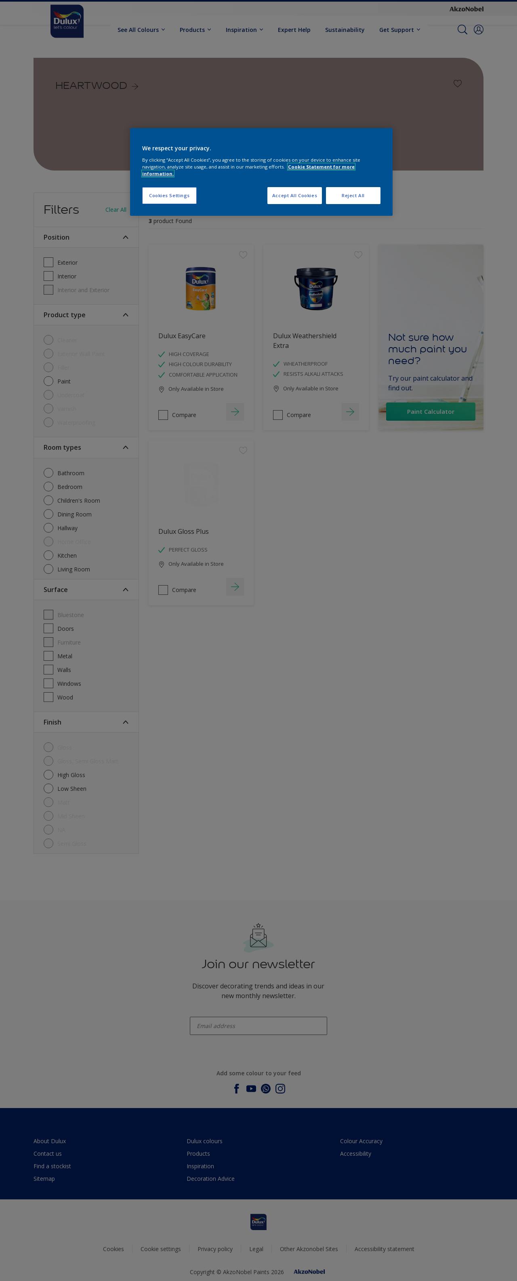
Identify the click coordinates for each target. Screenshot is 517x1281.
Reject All (353, 195)
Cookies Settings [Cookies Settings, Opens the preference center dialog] (169, 195)
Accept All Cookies (294, 195)
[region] (261, 172)
